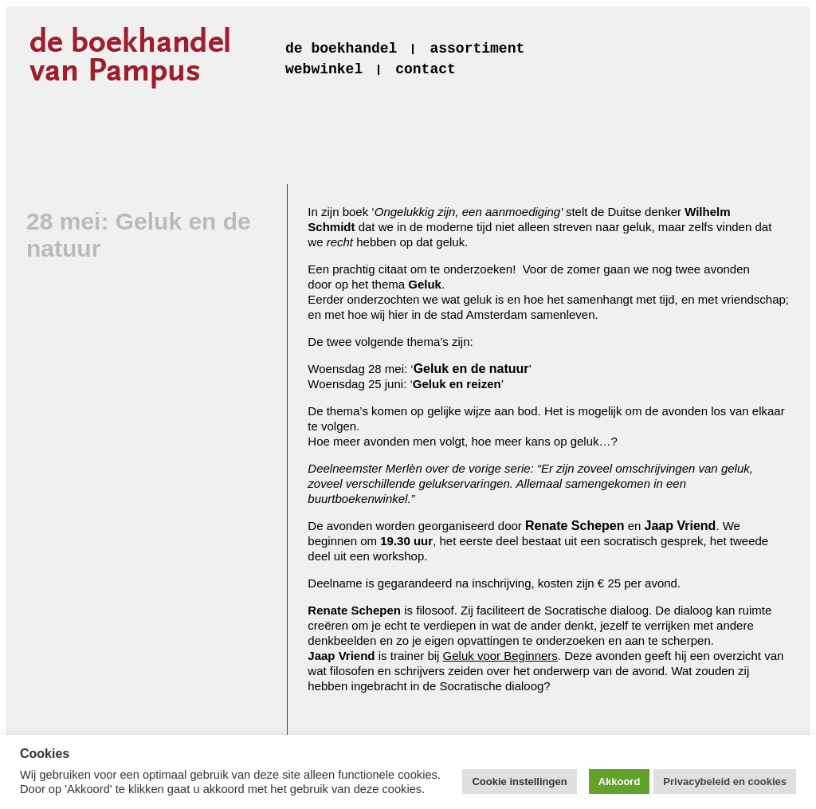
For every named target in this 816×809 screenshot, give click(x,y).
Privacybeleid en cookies (725, 781)
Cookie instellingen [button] (519, 781)
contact (425, 69)
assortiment (477, 49)
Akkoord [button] (619, 781)
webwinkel (324, 69)
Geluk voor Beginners (500, 655)
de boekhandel (341, 49)
